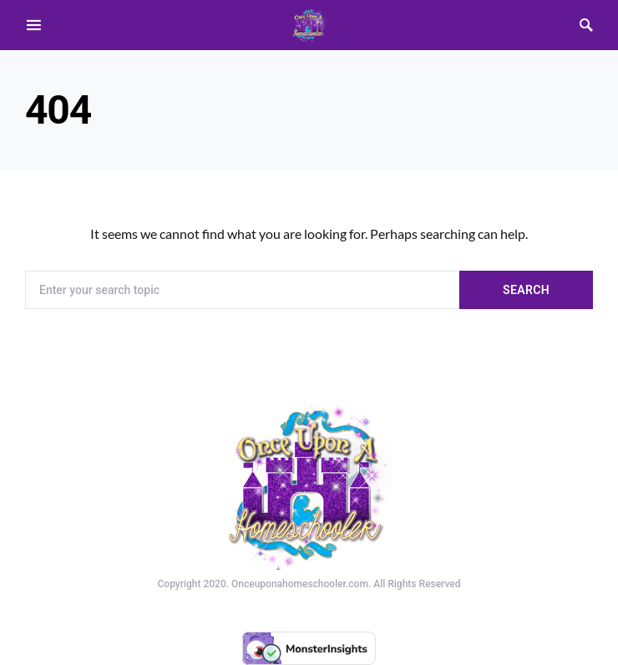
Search (526, 290)
